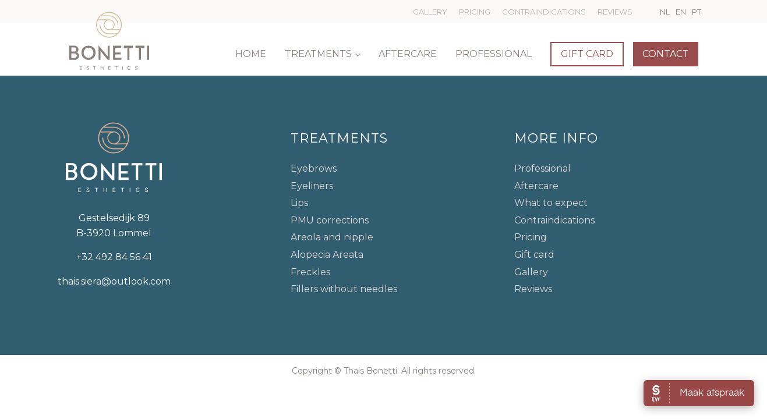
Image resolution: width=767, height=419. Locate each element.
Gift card (587, 53)
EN (681, 11)
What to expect (551, 202)
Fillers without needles (344, 288)
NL (665, 11)
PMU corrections (330, 220)
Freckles (310, 272)
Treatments (318, 53)
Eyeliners (312, 185)
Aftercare (408, 53)
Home (250, 53)
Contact (665, 53)
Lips (299, 202)
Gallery (430, 11)
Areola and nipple (332, 237)
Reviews (615, 11)
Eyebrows (314, 168)
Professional (493, 53)
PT (696, 11)
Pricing (474, 11)
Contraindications (544, 11)
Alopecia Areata (327, 254)
